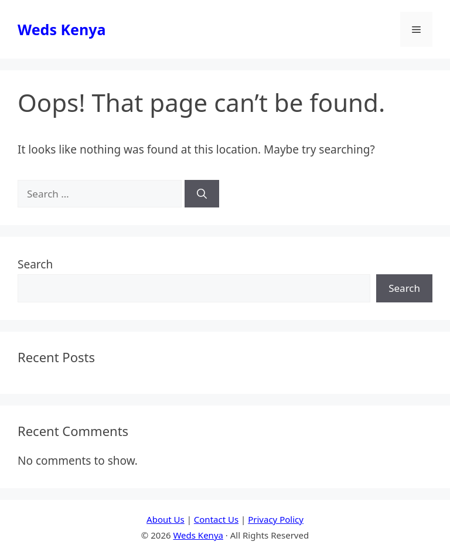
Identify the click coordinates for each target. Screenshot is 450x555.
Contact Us (216, 519)
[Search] (202, 194)
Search (35, 264)
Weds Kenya (61, 29)
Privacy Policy (276, 519)
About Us (165, 519)
